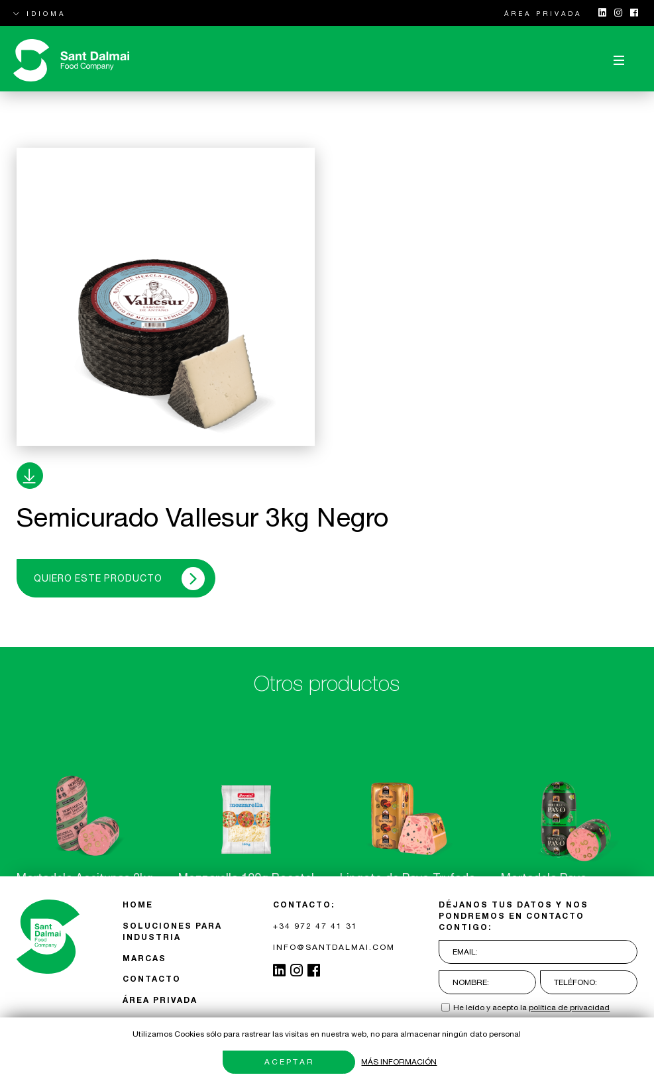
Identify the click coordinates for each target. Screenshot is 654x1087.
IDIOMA (39, 13)
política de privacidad (569, 1007)
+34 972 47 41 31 (315, 926)
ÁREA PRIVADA (543, 13)
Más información (399, 1061)
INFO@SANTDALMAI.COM (334, 947)
